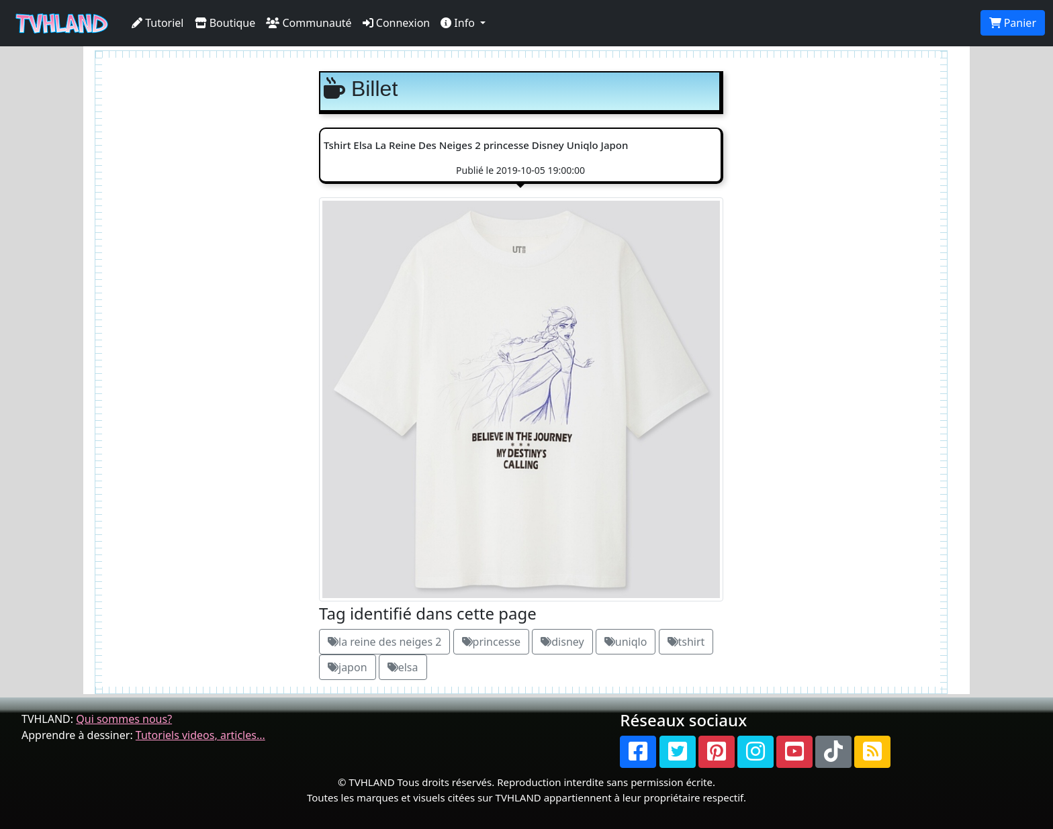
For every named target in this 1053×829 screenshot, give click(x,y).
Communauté (308, 22)
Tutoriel (158, 22)
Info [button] (459, 22)
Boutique (225, 22)
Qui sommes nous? (124, 719)
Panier (1012, 22)
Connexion (396, 22)
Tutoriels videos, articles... (200, 735)
